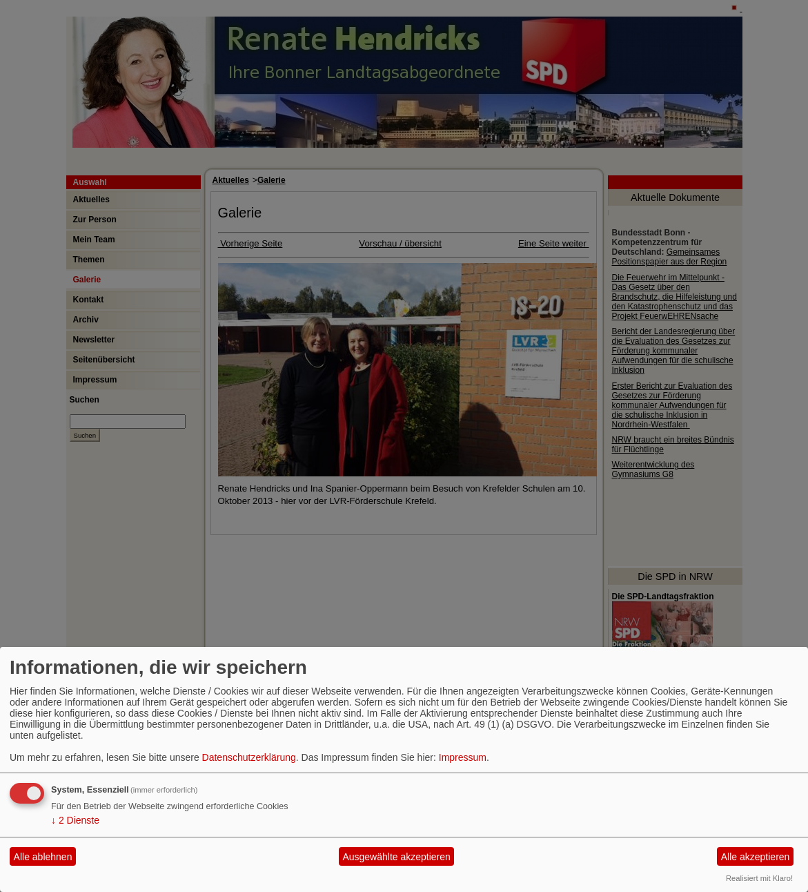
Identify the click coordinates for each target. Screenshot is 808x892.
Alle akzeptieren (755, 856)
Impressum (462, 757)
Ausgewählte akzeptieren (396, 856)
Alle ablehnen (43, 856)
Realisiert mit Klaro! (759, 878)
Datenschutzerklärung (249, 757)
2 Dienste (75, 820)
